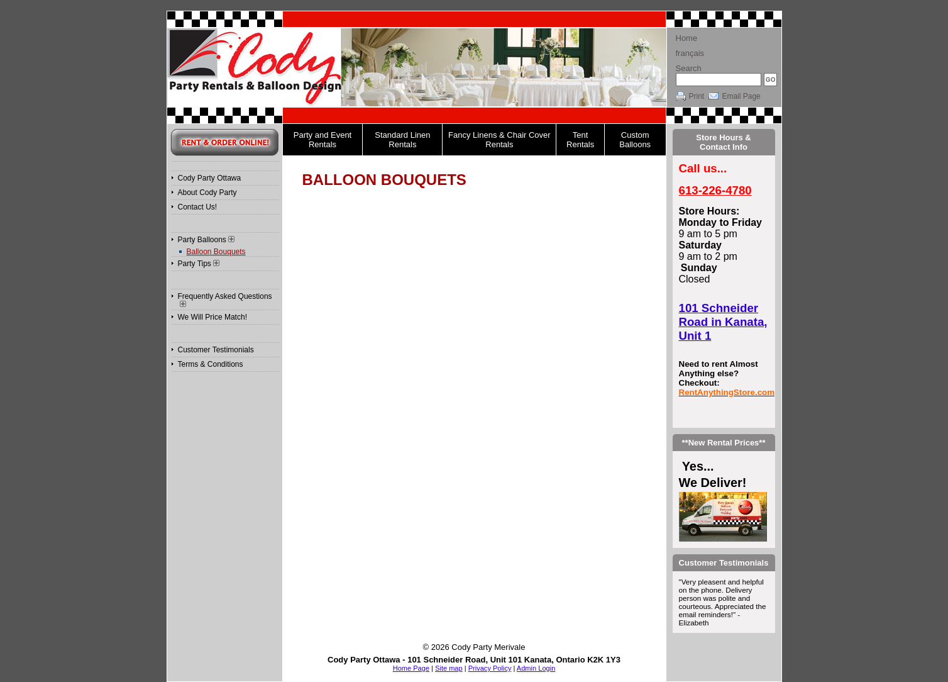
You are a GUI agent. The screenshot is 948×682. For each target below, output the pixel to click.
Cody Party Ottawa (209, 178)
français (690, 53)
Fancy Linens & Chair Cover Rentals (499, 139)
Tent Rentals (580, 139)
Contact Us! (198, 207)
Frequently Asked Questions (225, 299)
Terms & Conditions (210, 364)
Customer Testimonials (216, 349)
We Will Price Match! (212, 317)
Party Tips (198, 263)
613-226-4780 (715, 190)
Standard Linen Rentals (402, 139)
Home (687, 38)
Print (697, 96)
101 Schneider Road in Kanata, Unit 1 (723, 321)
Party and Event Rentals (323, 139)
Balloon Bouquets (216, 251)
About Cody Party (207, 192)
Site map (449, 668)
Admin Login (536, 668)
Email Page (741, 96)
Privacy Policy (490, 668)
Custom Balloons (635, 139)
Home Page (411, 668)
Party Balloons (206, 239)
